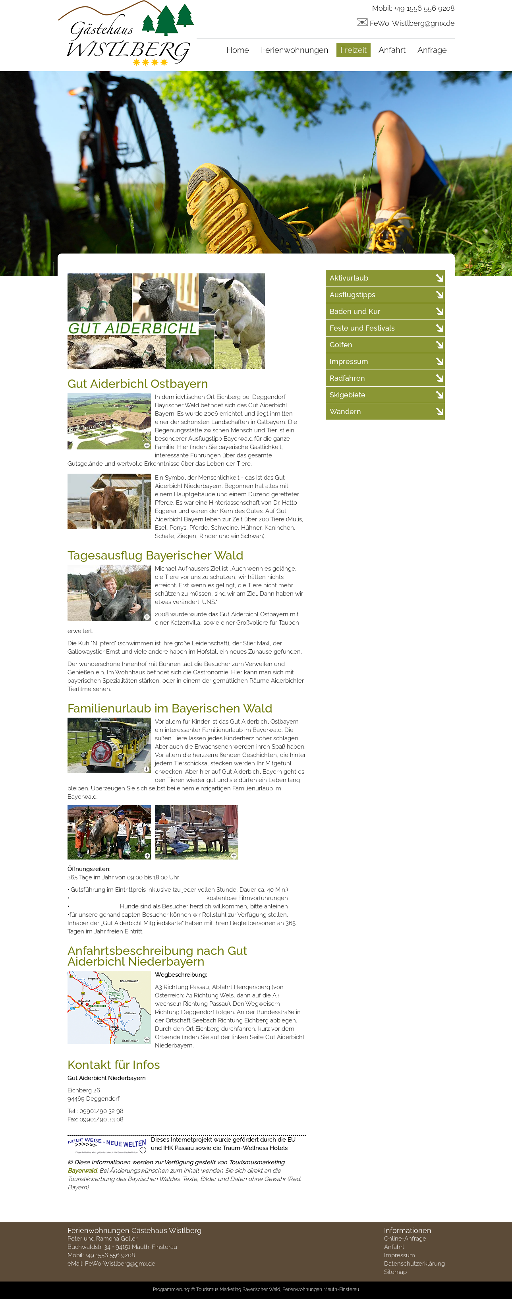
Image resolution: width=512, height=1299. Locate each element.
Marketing (230, 1289)
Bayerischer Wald (261, 1289)
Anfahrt (392, 50)
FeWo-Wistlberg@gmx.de (412, 23)
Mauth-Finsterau (341, 1289)
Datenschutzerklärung (414, 1263)
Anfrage (432, 50)
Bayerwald (82, 1170)
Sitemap (395, 1272)
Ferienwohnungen (294, 50)
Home (237, 50)
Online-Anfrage (405, 1238)
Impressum (399, 1255)
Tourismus (207, 1289)
